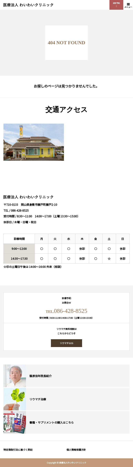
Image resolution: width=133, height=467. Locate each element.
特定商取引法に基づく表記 (18, 449)
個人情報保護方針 (76, 449)
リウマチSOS (66, 343)
